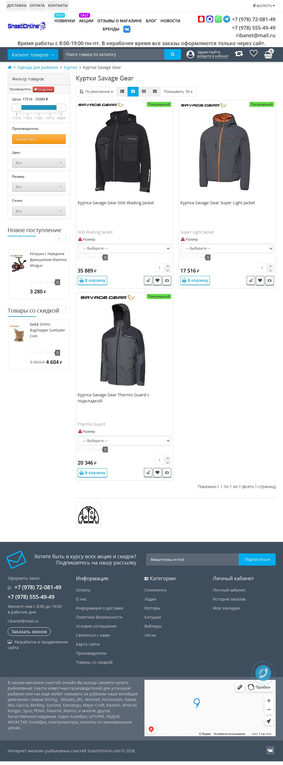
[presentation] (59, 238)
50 (178, 91)
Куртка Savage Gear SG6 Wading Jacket (116, 204)
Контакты (58, 5)
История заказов (229, 602)
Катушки (152, 620)
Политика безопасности (99, 620)
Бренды (111, 29)
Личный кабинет (229, 593)
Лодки (150, 602)
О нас (81, 602)
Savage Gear (43, 89)
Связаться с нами (93, 638)
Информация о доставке (99, 611)
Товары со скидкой (94, 666)
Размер (86, 241)
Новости (170, 20)
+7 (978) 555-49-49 (249, 27)
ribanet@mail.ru (255, 35)
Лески (150, 638)
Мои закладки (226, 611)
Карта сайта (88, 647)
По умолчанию (96, 91)
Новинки (64, 20)
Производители (91, 657)
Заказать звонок (29, 635)
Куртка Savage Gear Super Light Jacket (217, 204)
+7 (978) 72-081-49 (236, 19)
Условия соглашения (96, 629)
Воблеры (153, 629)
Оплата (37, 5)
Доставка (17, 5)
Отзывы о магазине (119, 20)
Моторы (152, 611)
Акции (86, 20)
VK (126, 30)
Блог (151, 20)
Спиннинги (155, 593)
